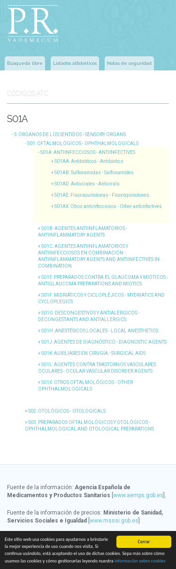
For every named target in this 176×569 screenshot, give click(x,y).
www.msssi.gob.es (114, 520)
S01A (87, 152)
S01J (104, 342)
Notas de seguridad (129, 63)
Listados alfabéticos (75, 63)
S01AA (88, 161)
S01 (82, 143)
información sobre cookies (140, 561)
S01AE (101, 195)
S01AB (94, 172)
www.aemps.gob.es (138, 495)
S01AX (108, 206)
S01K (93, 353)
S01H (99, 330)
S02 (67, 411)
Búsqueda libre (25, 63)
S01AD (87, 183)
